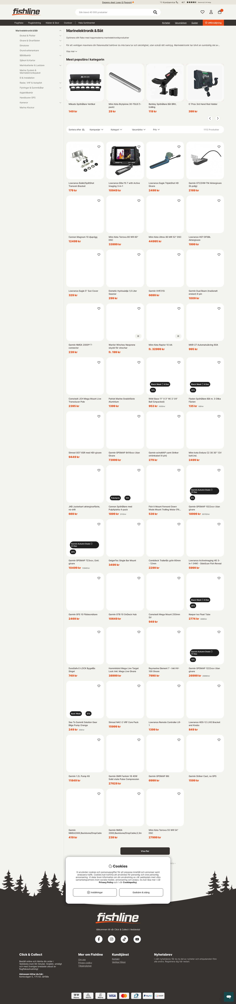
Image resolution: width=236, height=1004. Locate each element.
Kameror (39, 102)
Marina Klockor (27, 107)
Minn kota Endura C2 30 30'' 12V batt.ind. (205, 454)
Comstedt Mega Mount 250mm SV (164, 616)
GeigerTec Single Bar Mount (122, 560)
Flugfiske (18, 22)
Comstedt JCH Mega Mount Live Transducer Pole (85, 400)
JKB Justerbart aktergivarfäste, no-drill (84, 508)
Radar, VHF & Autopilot (39, 82)
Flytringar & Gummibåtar (39, 87)
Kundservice (169, 2)
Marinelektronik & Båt (37, 30)
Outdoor (68, 22)
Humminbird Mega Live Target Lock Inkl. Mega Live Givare (124, 670)
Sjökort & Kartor (27, 60)
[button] (201, 2)
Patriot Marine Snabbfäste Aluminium (122, 400)
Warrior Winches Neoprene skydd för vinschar (122, 346)
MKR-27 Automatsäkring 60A (203, 344)
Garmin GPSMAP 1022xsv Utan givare (204, 508)
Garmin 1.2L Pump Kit (79, 776)
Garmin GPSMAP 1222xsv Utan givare (204, 670)
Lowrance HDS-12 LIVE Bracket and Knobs (204, 723)
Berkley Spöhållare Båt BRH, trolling (162, 105)
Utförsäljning (213, 22)
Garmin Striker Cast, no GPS (202, 776)
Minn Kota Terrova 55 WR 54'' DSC (163, 831)
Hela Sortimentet (86, 22)
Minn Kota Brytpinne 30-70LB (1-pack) (125, 105)
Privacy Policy (106, 882)
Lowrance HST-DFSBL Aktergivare (200, 238)
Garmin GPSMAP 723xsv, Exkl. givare (84, 562)
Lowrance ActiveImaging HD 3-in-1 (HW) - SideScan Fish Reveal (205, 562)
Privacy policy (85, 962)
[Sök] (118, 12)
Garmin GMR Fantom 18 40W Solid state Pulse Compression (124, 777)
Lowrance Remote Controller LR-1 (165, 723)
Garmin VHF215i (157, 291)
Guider (194, 22)
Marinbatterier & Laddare (39, 65)
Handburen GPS (28, 97)
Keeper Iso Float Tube (199, 614)
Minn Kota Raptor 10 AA (160, 344)
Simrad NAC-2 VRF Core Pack (123, 722)
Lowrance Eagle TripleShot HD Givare (164, 184)
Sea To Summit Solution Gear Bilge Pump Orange (83, 723)
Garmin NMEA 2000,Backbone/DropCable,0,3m (125, 831)
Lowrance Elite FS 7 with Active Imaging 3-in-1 (124, 184)
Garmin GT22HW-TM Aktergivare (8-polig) (205, 184)
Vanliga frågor (119, 962)
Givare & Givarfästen (39, 40)
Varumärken (181, 22)
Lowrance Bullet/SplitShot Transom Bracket (81, 184)
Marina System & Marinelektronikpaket (30, 71)
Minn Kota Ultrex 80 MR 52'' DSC (165, 237)
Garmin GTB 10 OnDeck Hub (123, 614)
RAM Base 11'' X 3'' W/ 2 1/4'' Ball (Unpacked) (163, 400)
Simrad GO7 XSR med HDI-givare (85, 452)
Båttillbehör (39, 55)
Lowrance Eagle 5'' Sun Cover (83, 291)
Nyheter (166, 22)
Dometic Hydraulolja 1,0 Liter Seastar (123, 292)
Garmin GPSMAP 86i (159, 776)
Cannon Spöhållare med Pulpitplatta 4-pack (120, 508)
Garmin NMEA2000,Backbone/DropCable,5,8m (85, 831)
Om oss (82, 959)
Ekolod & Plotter (39, 35)
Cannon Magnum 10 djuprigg (83, 237)
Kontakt (116, 959)
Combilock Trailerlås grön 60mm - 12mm (165, 562)
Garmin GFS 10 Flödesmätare (83, 614)
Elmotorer (39, 45)
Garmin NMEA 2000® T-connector (80, 346)
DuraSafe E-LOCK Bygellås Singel (82, 670)
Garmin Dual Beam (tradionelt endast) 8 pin (203, 292)
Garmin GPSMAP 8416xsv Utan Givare (124, 454)
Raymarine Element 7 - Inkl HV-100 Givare (164, 670)
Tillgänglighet (85, 966)
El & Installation (27, 77)
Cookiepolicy (130, 882)
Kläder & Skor (52, 22)
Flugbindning (34, 22)
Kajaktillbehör (26, 92)
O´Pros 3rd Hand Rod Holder (203, 104)
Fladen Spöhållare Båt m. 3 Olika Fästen (205, 400)
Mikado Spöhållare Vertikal (82, 104)
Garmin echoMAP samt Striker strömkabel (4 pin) (164, 454)
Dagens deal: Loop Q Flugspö (117, 2)
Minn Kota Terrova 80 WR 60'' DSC (123, 238)
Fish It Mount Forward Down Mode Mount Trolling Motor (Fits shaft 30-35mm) (164, 508)
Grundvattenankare (29, 50)
